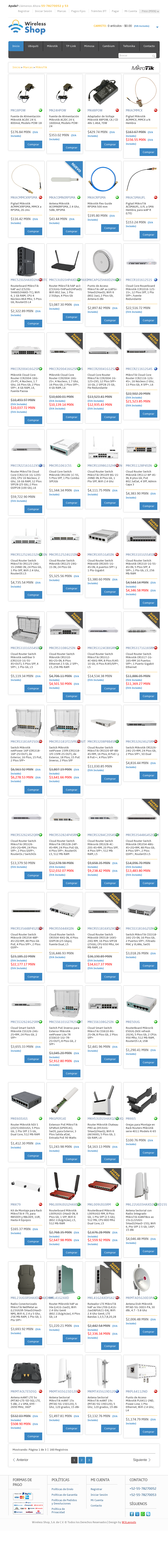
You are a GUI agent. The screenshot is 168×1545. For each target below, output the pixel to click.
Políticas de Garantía (64, 1505)
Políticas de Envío (62, 1499)
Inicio (16, 46)
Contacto (18, 56)
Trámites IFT (99, 11)
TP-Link (72, 46)
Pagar (115, 11)
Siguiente (140, 1470)
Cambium (111, 46)
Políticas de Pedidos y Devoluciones (64, 1512)
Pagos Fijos (78, 11)
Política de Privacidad (58, 1520)
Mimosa (91, 46)
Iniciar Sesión (43, 11)
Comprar (33, 154)
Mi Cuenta (131, 11)
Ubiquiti (34, 46)
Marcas (61, 11)
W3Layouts (129, 1532)
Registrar (23, 11)
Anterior (22, 1470)
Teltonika (131, 46)
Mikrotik (53, 46)
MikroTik (41, 77)
